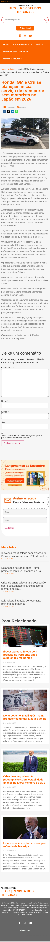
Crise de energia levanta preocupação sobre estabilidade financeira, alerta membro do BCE (23, 585)
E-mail (5, 412)
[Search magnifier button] (45, 20)
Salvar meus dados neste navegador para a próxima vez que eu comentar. (21, 436)
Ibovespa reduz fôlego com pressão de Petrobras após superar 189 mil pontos (20, 654)
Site (3, 422)
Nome (4, 401)
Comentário (7, 368)
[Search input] (24, 20)
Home (3, 69)
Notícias (11, 69)
